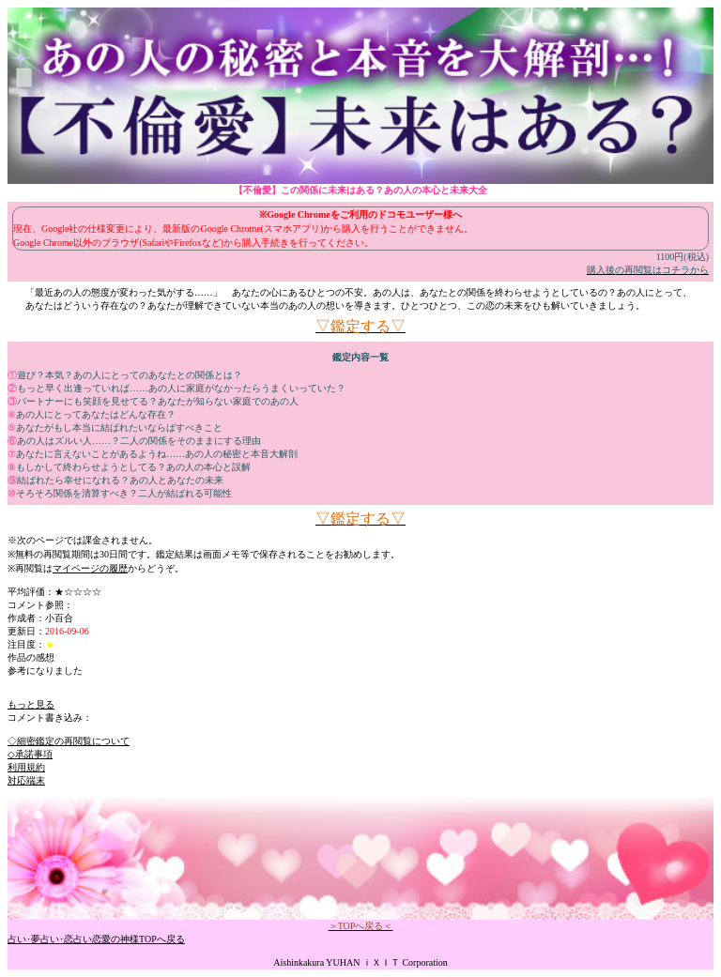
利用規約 (26, 767)
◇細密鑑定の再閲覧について (69, 741)
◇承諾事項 (30, 754)
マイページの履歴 (90, 568)
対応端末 (26, 780)
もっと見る (31, 704)
